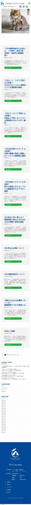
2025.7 (3, 416)
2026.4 (3, 405)
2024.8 (3, 432)
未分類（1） (4, 391)
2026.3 (3, 406)
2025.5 (3, 419)
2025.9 (3, 413)
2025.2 (3, 422)
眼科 (21, 477)
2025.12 (3, 408)
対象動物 (14, 475)
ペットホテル (22, 471)
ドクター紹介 (15, 469)
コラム (10, 89)
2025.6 (3, 417)
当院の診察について (16, 473)
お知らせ (11, 57)
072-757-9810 (9, 6)
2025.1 (3, 424)
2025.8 (3, 414)
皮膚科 (13, 477)
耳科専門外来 (23, 479)
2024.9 (3, 430)
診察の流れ (22, 475)
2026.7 (3, 400)
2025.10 (3, 411)
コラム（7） (4, 389)
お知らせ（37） (5, 387)
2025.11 (3, 409)
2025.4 (3, 421)
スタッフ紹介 (15, 471)
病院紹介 (21, 469)
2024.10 (3, 429)
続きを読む (8, 67)
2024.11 (3, 427)
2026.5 (3, 403)
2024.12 (3, 425)
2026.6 (3, 401)
